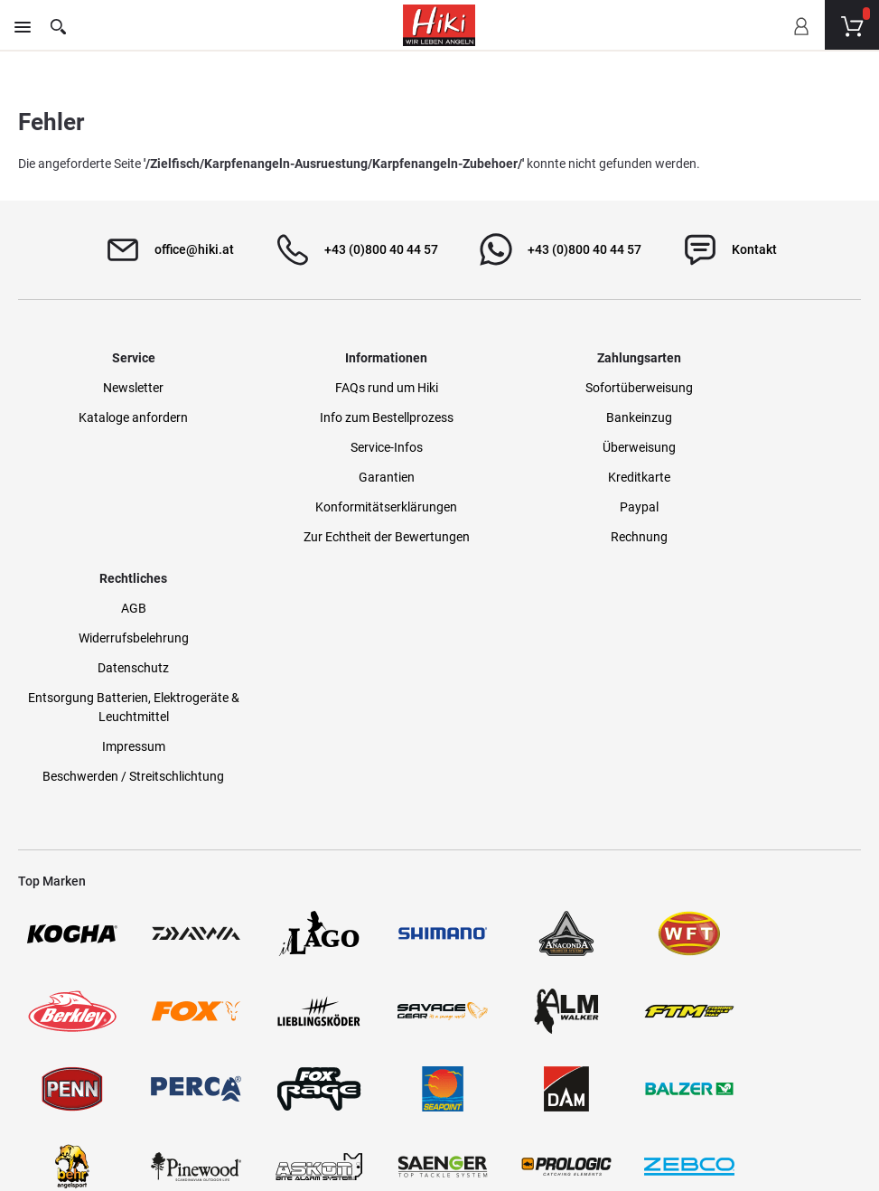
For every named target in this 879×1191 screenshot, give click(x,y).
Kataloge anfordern (115, 420)
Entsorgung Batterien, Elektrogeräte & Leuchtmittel (763, 489)
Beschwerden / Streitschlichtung (764, 558)
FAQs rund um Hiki (331, 390)
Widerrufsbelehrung (763, 420)
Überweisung (547, 450)
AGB (763, 390)
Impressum (763, 528)
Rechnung (547, 539)
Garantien (332, 480)
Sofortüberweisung (548, 390)
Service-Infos (331, 450)
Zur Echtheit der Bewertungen (331, 539)
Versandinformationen (244, 1111)
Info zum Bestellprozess (331, 420)
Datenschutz (764, 450)
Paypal (547, 509)
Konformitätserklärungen (331, 509)
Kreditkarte (548, 480)
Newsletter (115, 390)
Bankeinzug (548, 420)
